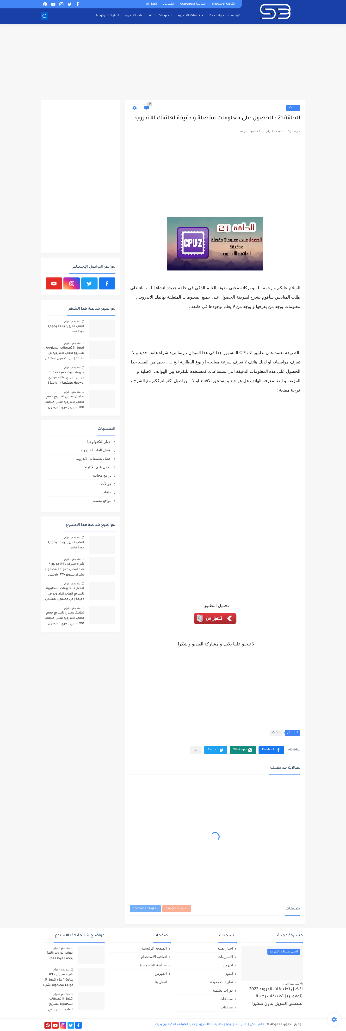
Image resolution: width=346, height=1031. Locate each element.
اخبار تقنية (225, 948)
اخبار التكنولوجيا (107, 16)
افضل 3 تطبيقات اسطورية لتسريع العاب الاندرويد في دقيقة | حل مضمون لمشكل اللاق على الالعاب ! (64, 354)
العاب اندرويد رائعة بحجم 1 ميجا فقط (66, 329)
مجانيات (227, 1007)
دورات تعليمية (222, 990)
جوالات (106, 484)
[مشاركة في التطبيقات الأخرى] (196, 750)
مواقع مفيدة (102, 500)
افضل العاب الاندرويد (95, 450)
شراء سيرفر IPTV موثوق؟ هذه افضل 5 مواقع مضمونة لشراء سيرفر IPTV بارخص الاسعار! (64, 570)
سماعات (226, 999)
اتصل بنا (151, 4)
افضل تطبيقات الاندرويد (93, 458)
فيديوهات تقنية (160, 16)
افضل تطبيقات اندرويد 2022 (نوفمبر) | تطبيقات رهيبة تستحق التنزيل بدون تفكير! (276, 996)
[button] (271, 750)
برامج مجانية (102, 475)
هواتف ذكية (215, 16)
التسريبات (225, 957)
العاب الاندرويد (134, 16)
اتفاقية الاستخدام (223, 4)
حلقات (293, 107)
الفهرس (168, 4)
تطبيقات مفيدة (221, 982)
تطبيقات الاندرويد (189, 16)
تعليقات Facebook (145, 908)
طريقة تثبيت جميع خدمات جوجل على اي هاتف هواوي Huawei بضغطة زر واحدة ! (66, 378)
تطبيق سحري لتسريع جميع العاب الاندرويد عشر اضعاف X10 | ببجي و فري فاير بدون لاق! (64, 403)
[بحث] (44, 16)
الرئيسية (234, 16)
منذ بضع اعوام (72, 321)
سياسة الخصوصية (193, 4)
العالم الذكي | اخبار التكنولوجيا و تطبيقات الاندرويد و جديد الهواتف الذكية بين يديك (210, 1024)
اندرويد (228, 965)
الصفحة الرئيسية (154, 948)
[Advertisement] (173, 62)
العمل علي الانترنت (97, 467)
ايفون (228, 973)
